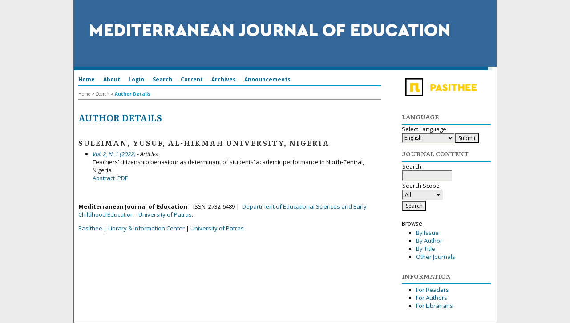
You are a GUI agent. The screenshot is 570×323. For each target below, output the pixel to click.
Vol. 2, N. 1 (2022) (114, 154)
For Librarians (434, 306)
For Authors (431, 298)
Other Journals (435, 257)
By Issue (427, 233)
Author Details (132, 94)
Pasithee (90, 228)
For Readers (432, 290)
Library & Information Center (146, 228)
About (111, 79)
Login (136, 79)
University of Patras (165, 214)
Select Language (424, 129)
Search (162, 79)
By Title (425, 249)
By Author (429, 241)
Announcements (267, 79)
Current (192, 79)
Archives (223, 79)
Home (86, 79)
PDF (122, 178)
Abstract (104, 178)
